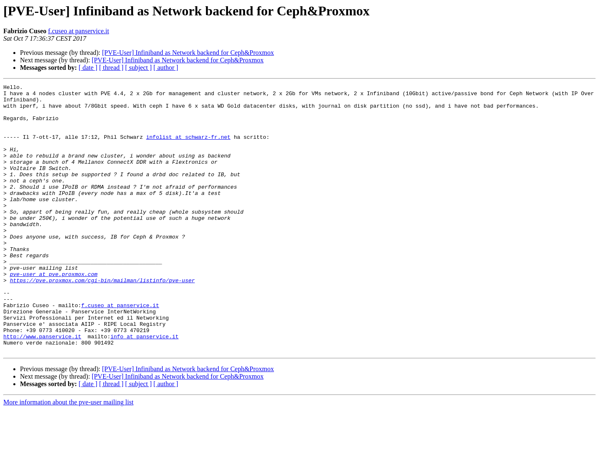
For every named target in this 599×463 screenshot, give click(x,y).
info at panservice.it (144, 387)
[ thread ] (111, 67)
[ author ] (165, 67)
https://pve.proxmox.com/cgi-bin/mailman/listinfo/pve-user (102, 320)
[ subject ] (138, 67)
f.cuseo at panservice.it (78, 30)
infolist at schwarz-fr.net (188, 148)
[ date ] (88, 67)
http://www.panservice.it (42, 387)
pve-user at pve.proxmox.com (54, 312)
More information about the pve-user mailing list (68, 455)
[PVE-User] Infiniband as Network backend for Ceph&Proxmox (188, 52)
